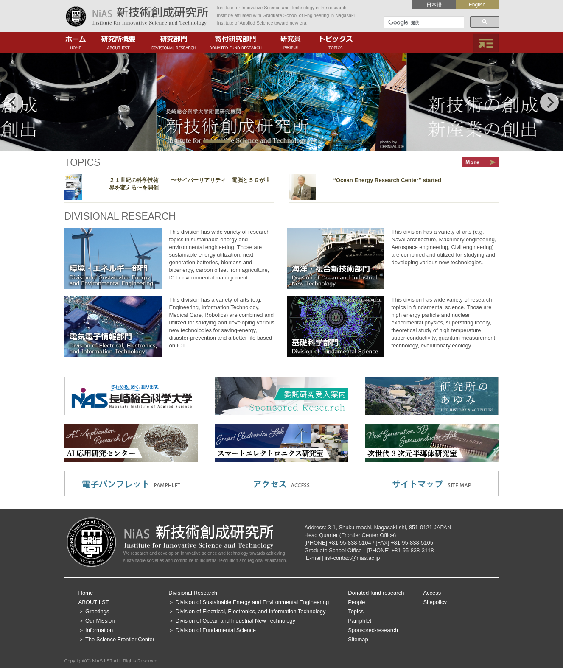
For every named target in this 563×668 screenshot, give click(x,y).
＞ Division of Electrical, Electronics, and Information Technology (246, 611)
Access (432, 593)
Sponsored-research (373, 630)
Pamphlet (359, 621)
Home (85, 593)
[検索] (423, 22)
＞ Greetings (93, 611)
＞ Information (95, 630)
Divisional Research (192, 593)
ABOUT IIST (93, 602)
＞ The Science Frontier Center (116, 639)
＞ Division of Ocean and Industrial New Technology (231, 621)
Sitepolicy (435, 602)
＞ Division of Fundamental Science (212, 630)
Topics (356, 611)
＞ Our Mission (96, 621)
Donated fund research (376, 593)
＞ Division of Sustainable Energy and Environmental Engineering (248, 602)
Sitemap (358, 639)
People (356, 602)
